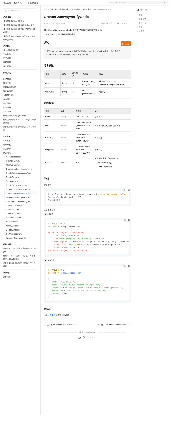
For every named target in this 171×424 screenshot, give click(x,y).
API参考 (77, 18)
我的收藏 (124, 32)
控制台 (146, 4)
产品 (35, 4)
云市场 (66, 4)
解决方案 (43, 4)
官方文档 (7, 11)
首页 (45, 18)
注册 (153, 4)
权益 (52, 4)
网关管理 (86, 18)
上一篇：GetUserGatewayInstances (60, 336)
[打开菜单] (4, 4)
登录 (163, 4)
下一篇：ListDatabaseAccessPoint (113, 336)
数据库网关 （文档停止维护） (26, 11)
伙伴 (73, 4)
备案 (140, 4)
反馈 (90, 349)
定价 (58, 4)
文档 (134, 4)
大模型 (28, 4)
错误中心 (52, 327)
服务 (80, 4)
